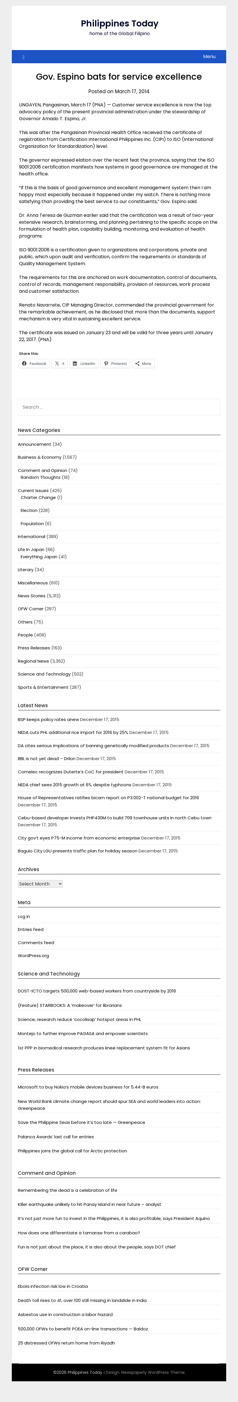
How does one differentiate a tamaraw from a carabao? (79, 1233)
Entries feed (31, 929)
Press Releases (34, 648)
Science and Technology (44, 674)
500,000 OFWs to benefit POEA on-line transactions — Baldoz (83, 1329)
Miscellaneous (33, 583)
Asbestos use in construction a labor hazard (65, 1314)
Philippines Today (119, 24)
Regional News (33, 661)
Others (25, 622)
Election (29, 510)
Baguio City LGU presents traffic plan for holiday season (77, 851)
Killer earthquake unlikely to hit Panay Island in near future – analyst (89, 1204)
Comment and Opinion (42, 470)
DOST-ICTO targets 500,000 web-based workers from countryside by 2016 (97, 991)
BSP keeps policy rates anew (48, 719)
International (31, 536)
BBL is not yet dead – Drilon (46, 758)
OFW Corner (31, 609)
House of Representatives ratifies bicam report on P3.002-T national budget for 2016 (108, 798)
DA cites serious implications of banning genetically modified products (93, 746)
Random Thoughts (41, 477)
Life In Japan (31, 549)
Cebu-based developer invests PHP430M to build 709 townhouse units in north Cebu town (114, 818)
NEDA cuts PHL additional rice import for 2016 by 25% (73, 732)
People (25, 635)
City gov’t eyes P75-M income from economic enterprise (79, 838)
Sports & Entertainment (43, 687)
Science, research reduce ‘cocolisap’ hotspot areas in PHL (79, 1019)
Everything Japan (39, 557)
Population (32, 524)
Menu (209, 56)
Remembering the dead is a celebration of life (67, 1190)
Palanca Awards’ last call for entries (56, 1137)
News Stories (32, 596)
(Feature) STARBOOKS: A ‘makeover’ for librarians (70, 1005)
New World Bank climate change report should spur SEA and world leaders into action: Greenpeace (109, 1104)
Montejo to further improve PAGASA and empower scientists (83, 1033)
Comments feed (36, 943)
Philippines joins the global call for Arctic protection (72, 1151)
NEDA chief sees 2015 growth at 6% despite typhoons (74, 785)
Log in (24, 916)
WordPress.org (33, 955)
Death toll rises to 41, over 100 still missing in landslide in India (82, 1300)
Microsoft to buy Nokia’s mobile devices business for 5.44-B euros (88, 1087)
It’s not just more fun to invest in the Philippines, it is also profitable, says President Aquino (114, 1218)
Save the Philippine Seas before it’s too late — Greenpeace (81, 1122)
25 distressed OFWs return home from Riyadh (66, 1343)
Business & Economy (39, 457)
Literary (25, 570)
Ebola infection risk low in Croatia (53, 1286)
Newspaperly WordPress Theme (153, 1372)
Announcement (34, 444)
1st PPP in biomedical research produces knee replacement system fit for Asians (104, 1048)
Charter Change (38, 497)
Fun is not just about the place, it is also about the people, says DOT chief (97, 1247)
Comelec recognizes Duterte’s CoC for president (71, 772)
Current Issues (33, 490)
